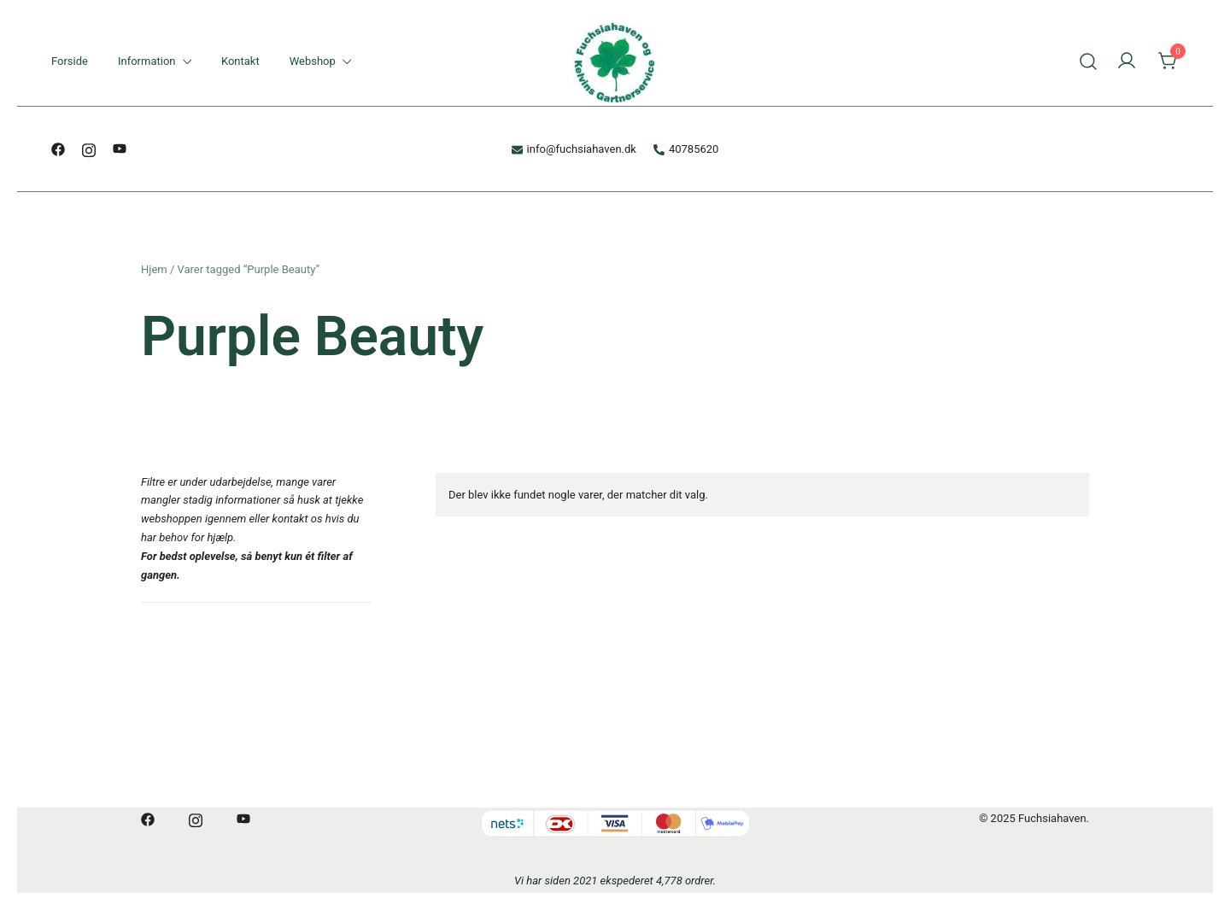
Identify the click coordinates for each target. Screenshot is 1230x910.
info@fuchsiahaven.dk (574, 149)
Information (147, 61)
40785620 (685, 149)
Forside (69, 61)
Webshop (313, 61)
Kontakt (240, 61)
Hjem (154, 269)
